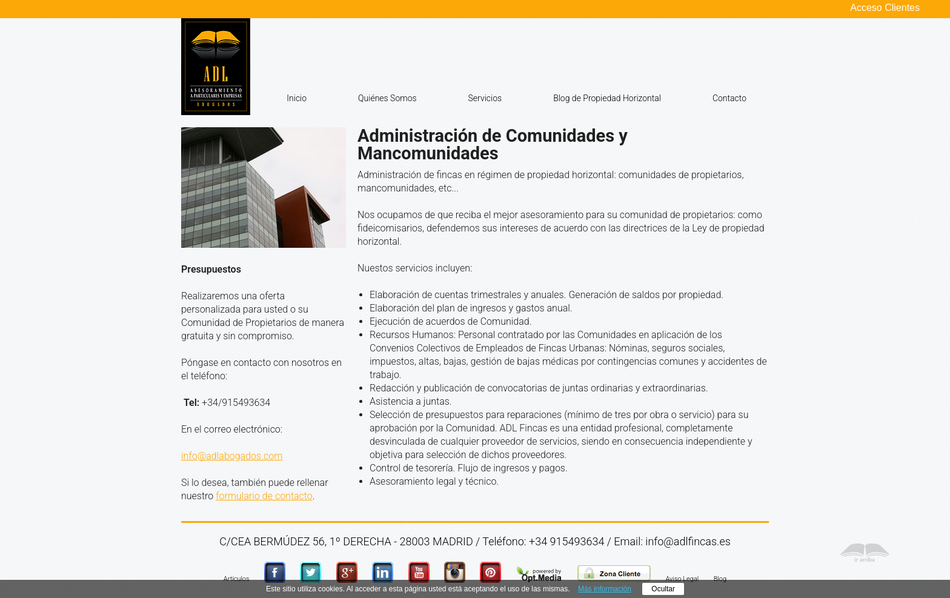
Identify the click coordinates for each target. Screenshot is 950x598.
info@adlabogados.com (231, 456)
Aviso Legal (682, 579)
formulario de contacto (264, 496)
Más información (604, 589)
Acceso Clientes (885, 8)
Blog (720, 579)
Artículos (237, 579)
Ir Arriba (864, 555)
